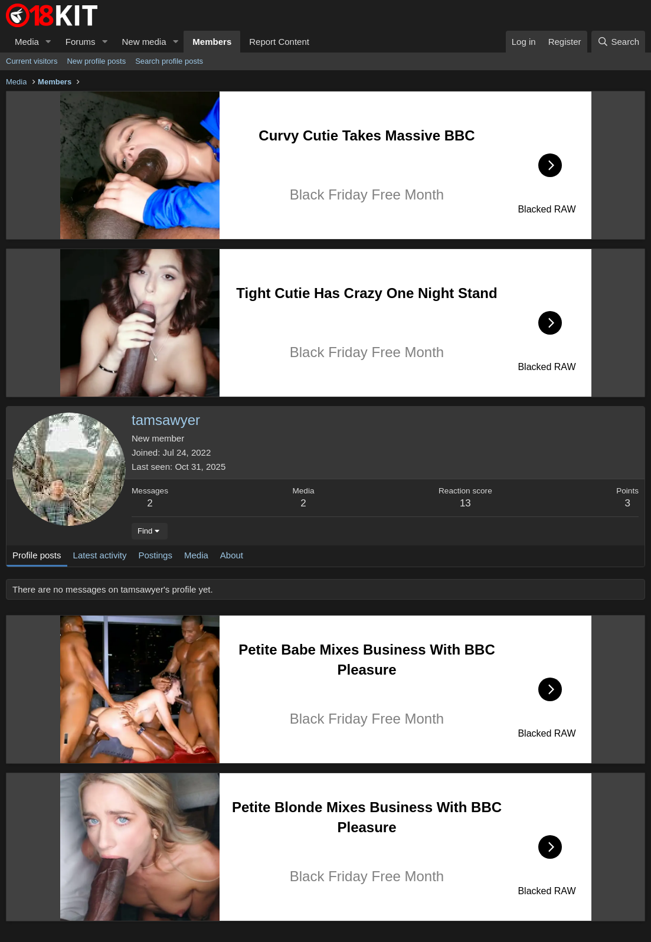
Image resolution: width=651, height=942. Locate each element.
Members (211, 42)
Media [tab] (196, 555)
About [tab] (231, 555)
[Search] (618, 42)
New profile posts (96, 61)
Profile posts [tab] (36, 555)
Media (27, 42)
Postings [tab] (155, 555)
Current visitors (31, 61)
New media (144, 42)
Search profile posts (169, 61)
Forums (81, 42)
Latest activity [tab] (100, 555)
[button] (48, 42)
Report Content (279, 42)
